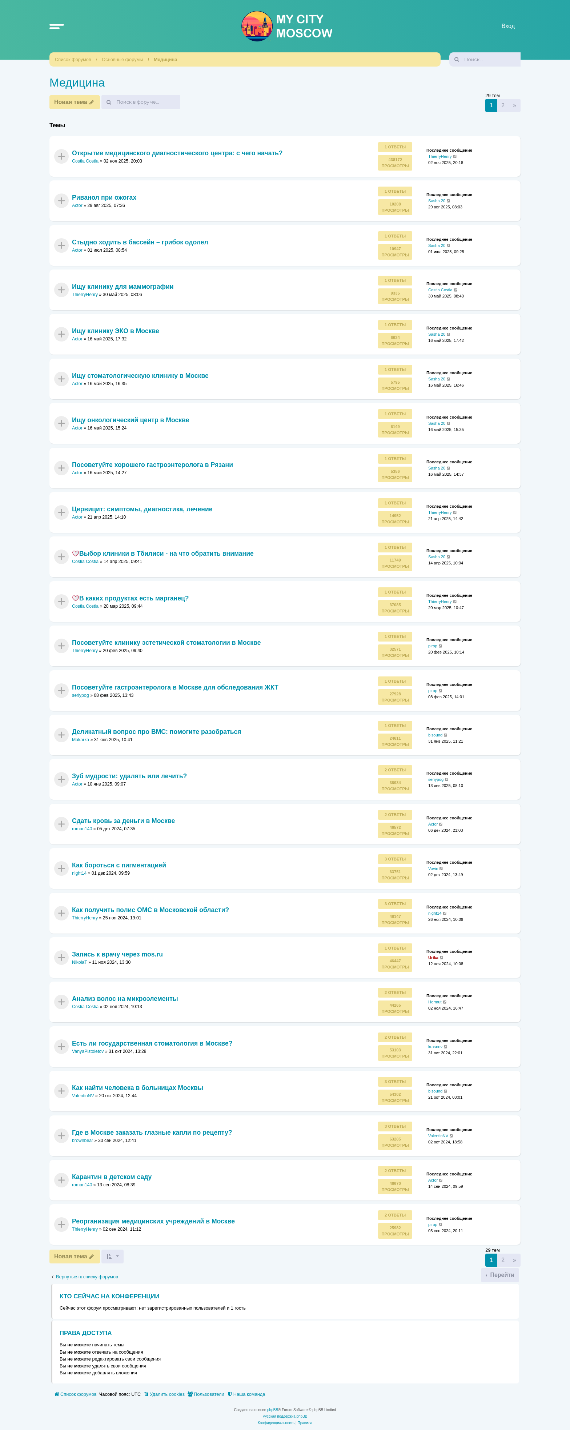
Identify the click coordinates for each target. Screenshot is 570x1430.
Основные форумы (122, 59)
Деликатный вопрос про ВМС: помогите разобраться (156, 731)
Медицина (165, 59)
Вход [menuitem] (508, 26)
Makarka (80, 739)
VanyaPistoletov (88, 1051)
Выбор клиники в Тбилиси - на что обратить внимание (163, 553)
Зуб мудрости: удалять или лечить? (129, 776)
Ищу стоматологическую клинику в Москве (140, 375)
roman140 (82, 828)
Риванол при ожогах (104, 197)
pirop (432, 646)
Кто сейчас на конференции (110, 1296)
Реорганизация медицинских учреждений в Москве (153, 1221)
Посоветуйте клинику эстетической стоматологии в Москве (166, 642)
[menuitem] (164, 1394)
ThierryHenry (440, 156)
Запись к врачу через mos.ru (117, 954)
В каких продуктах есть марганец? (130, 598)
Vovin (433, 868)
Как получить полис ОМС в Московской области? (150, 909)
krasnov (435, 1046)
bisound (435, 735)
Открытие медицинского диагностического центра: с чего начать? (177, 153)
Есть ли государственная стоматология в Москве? (152, 1043)
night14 (79, 873)
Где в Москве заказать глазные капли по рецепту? (152, 1132)
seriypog (80, 695)
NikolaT (79, 962)
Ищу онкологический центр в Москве (130, 420)
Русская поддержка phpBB (284, 1416)
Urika (433, 957)
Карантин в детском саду (112, 1177)
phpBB (272, 1410)
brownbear (82, 1140)
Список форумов (73, 59)
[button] (56, 26)
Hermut (435, 1002)
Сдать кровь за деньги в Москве (123, 820)
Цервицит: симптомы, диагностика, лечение (142, 509)
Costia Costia (85, 161)
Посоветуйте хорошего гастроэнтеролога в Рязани (152, 464)
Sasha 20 (436, 201)
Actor (77, 205)
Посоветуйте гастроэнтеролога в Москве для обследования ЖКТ (175, 687)
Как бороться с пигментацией (119, 865)
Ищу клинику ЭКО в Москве (115, 331)
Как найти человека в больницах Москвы (137, 1087)
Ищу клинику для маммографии (123, 286)
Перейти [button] (501, 1275)
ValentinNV (83, 1095)
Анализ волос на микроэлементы (125, 998)
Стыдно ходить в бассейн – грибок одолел (140, 241)
